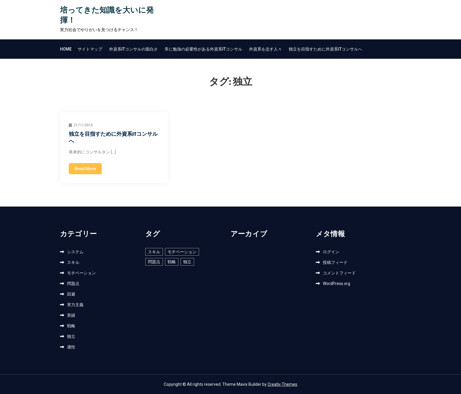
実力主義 (75, 304)
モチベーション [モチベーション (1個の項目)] (182, 251)
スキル (73, 262)
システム (75, 251)
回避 (71, 294)
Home (66, 49)
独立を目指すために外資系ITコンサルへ (325, 49)
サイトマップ (90, 49)
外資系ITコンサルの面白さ (133, 49)
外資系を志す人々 (265, 49)
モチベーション (81, 273)
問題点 (73, 283)
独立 (71, 336)
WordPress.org (336, 283)
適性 (71, 347)
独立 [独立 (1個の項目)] (187, 261)
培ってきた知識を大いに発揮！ (107, 15)
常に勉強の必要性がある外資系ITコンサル (203, 49)
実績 (71, 315)
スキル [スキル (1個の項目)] (154, 251)
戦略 (71, 325)
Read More (85, 168)
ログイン (331, 251)
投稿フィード (335, 262)
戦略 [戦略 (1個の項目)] (172, 261)
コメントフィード (339, 273)
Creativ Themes (282, 384)
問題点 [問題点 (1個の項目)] (154, 261)
